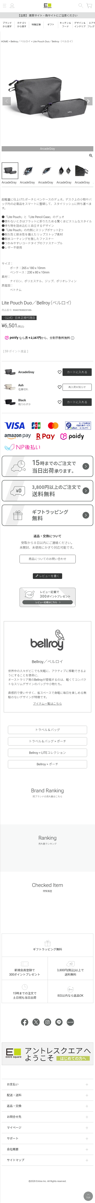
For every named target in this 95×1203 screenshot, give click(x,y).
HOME (4, 41)
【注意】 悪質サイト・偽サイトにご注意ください (47, 15)
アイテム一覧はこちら (47, 703)
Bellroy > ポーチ (47, 764)
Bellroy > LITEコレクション (47, 753)
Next (88, 101)
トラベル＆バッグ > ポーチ (47, 741)
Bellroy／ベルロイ (20, 41)
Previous (6, 101)
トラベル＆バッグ (47, 730)
